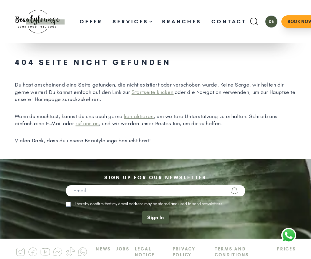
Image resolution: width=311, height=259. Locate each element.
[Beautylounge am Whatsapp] (82, 252)
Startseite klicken (153, 92)
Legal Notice (145, 252)
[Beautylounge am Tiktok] (70, 252)
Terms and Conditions (232, 252)
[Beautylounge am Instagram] (20, 252)
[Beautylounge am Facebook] (33, 252)
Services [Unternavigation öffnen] (132, 21)
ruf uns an (87, 123)
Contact (228, 21)
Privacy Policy (184, 252)
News (103, 249)
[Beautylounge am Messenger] (58, 252)
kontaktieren (139, 116)
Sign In (155, 217)
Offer (91, 21)
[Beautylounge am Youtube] (45, 252)
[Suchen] (253, 21)
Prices (286, 249)
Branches (181, 21)
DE (271, 21)
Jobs (123, 249)
